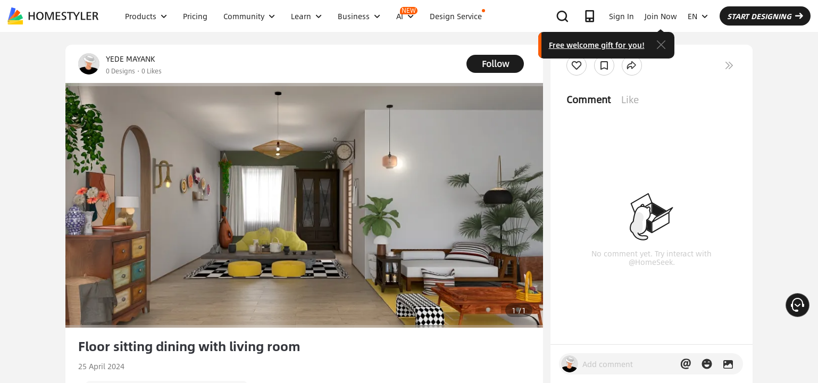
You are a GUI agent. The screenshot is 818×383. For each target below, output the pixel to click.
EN (698, 16)
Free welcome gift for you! (597, 44)
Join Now (661, 16)
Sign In (621, 16)
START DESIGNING (765, 16)
